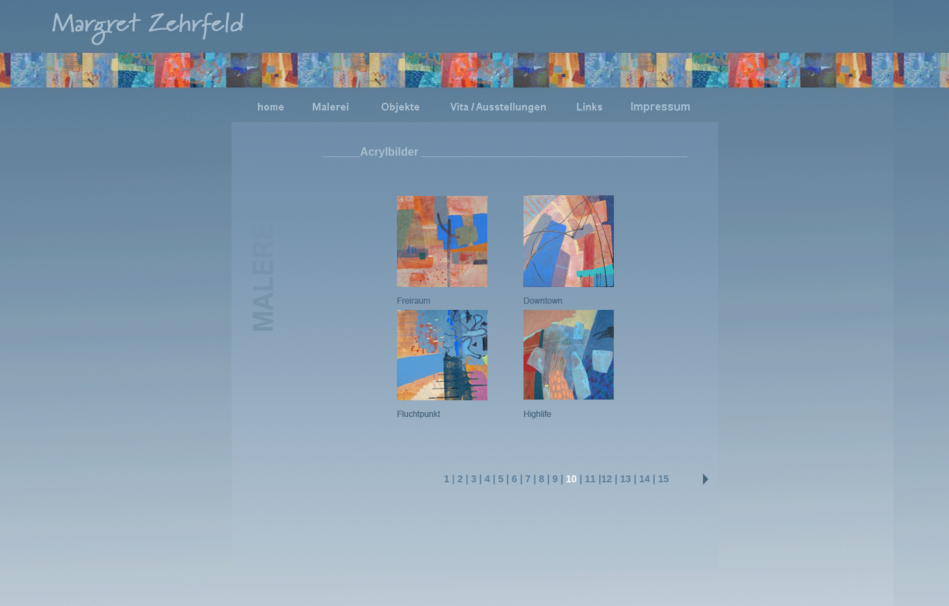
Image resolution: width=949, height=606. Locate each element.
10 (571, 478)
